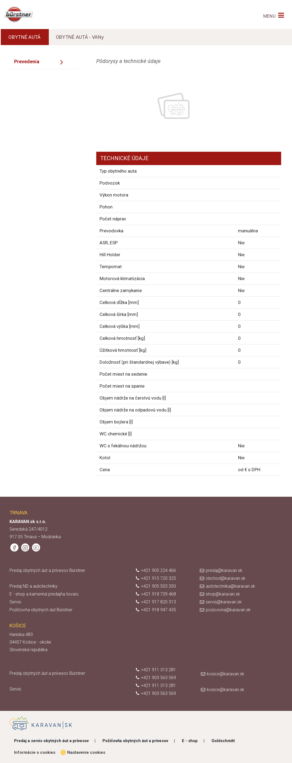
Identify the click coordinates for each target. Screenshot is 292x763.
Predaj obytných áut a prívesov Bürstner (47, 570)
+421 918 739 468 (158, 594)
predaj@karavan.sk (224, 570)
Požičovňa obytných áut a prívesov (135, 740)
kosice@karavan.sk (225, 673)
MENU (269, 16)
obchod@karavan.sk (225, 578)
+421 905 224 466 (158, 570)
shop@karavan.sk (223, 594)
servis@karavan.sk (224, 601)
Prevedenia (26, 61)
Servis (15, 601)
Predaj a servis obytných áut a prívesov (51, 740)
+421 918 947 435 (158, 609)
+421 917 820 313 (158, 601)
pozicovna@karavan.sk (228, 609)
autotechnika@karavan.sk (230, 586)
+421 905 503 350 (158, 586)
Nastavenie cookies (84, 752)
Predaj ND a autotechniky (33, 586)
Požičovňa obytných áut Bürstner (40, 609)
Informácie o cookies (34, 752)
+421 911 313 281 (158, 669)
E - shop (190, 740)
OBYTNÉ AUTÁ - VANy (80, 37)
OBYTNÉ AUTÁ (24, 37)
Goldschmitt (223, 740)
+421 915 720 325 (158, 578)
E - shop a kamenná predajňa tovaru (43, 594)
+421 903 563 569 (158, 677)
